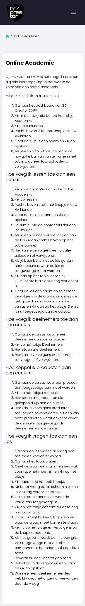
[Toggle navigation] (73, 12)
